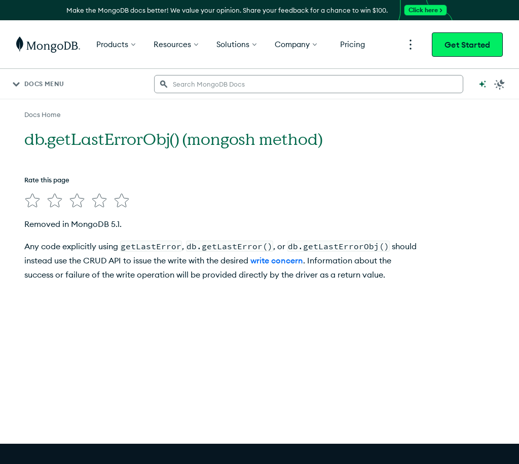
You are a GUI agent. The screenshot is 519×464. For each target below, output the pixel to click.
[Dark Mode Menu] (500, 84)
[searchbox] (308, 84)
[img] (32, 200)
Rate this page (46, 180)
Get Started (467, 45)
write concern (276, 260)
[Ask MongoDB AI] (482, 84)
